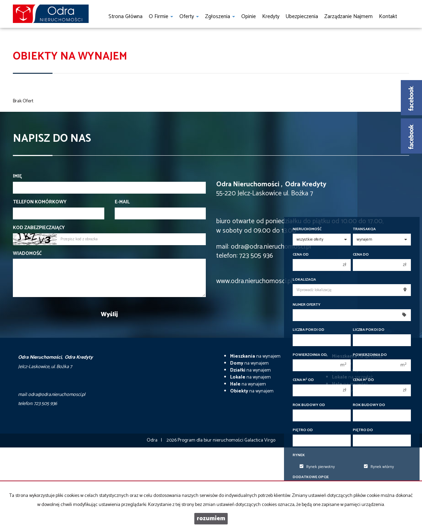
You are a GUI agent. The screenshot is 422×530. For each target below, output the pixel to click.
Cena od (301, 254)
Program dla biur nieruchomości (211, 440)
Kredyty (270, 16)
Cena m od (303, 380)
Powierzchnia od (310, 355)
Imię (17, 176)
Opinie (248, 16)
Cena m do (363, 380)
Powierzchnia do (370, 355)
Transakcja (364, 229)
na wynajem (255, 356)
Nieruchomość (307, 229)
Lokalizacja (304, 279)
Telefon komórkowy (39, 202)
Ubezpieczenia (302, 16)
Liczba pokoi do (368, 330)
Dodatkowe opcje (311, 477)
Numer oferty (306, 304)
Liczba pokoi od (308, 330)
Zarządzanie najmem (348, 16)
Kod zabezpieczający (39, 228)
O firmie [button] (161, 16)
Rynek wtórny (379, 467)
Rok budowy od (309, 405)
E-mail (122, 202)
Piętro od (303, 430)
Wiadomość (27, 253)
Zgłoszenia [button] (220, 16)
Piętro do (363, 430)
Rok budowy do (369, 405)
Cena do (361, 254)
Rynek (299, 455)
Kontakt (388, 16)
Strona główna (125, 16)
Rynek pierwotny (317, 467)
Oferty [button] (189, 16)
